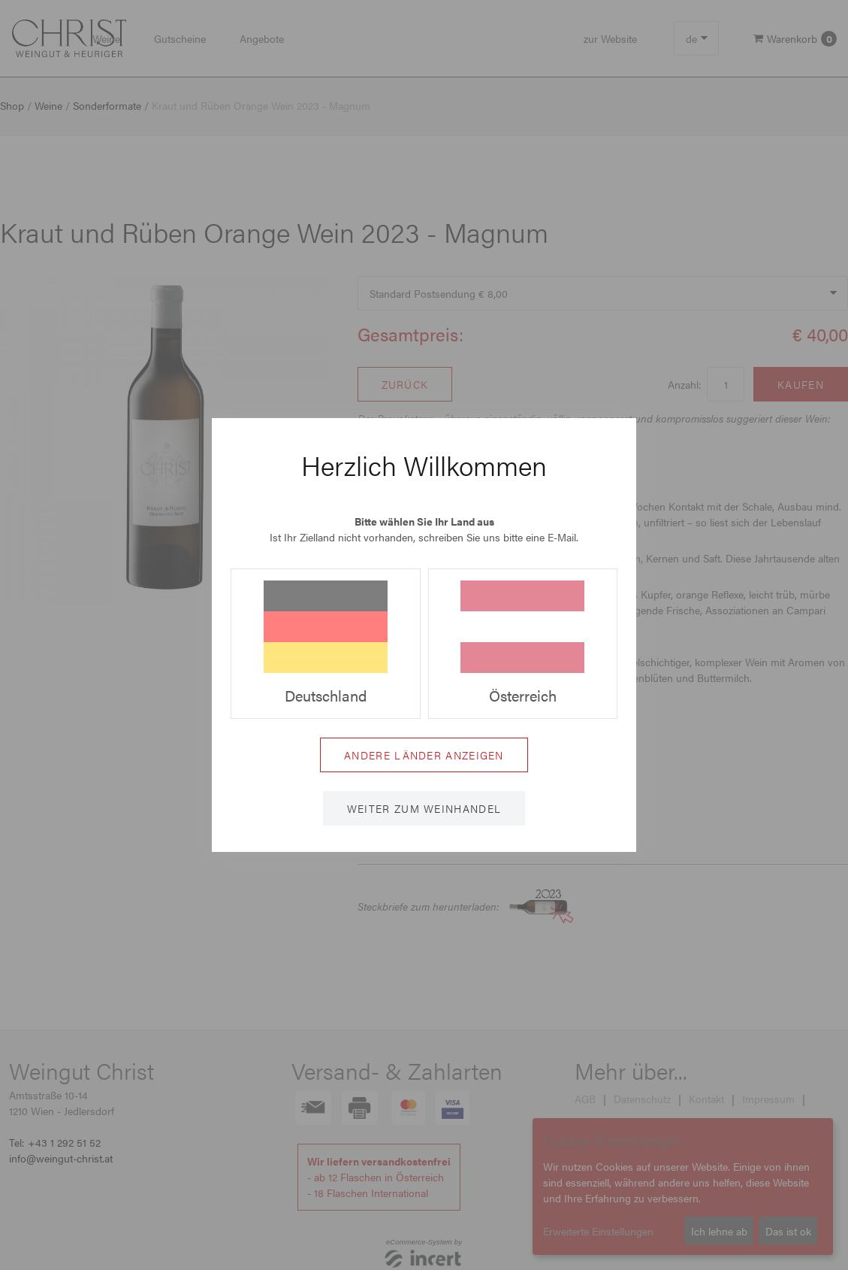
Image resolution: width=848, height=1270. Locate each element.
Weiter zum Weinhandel (424, 808)
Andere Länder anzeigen (424, 754)
